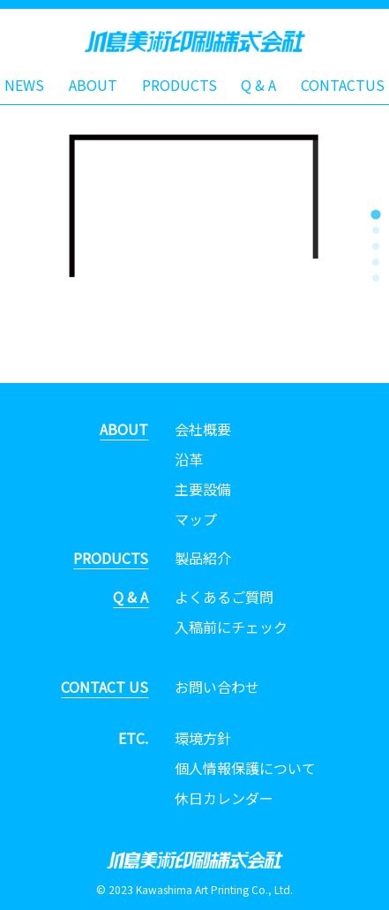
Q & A (258, 84)
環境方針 (203, 737)
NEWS (24, 84)
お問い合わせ (217, 686)
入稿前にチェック (231, 626)
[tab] (375, 214)
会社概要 (203, 429)
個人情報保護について (245, 767)
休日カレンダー (224, 797)
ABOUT (93, 84)
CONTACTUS (343, 84)
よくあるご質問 (224, 596)
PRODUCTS (179, 84)
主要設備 (203, 489)
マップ (196, 519)
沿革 (189, 459)
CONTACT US (104, 686)
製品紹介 (203, 557)
